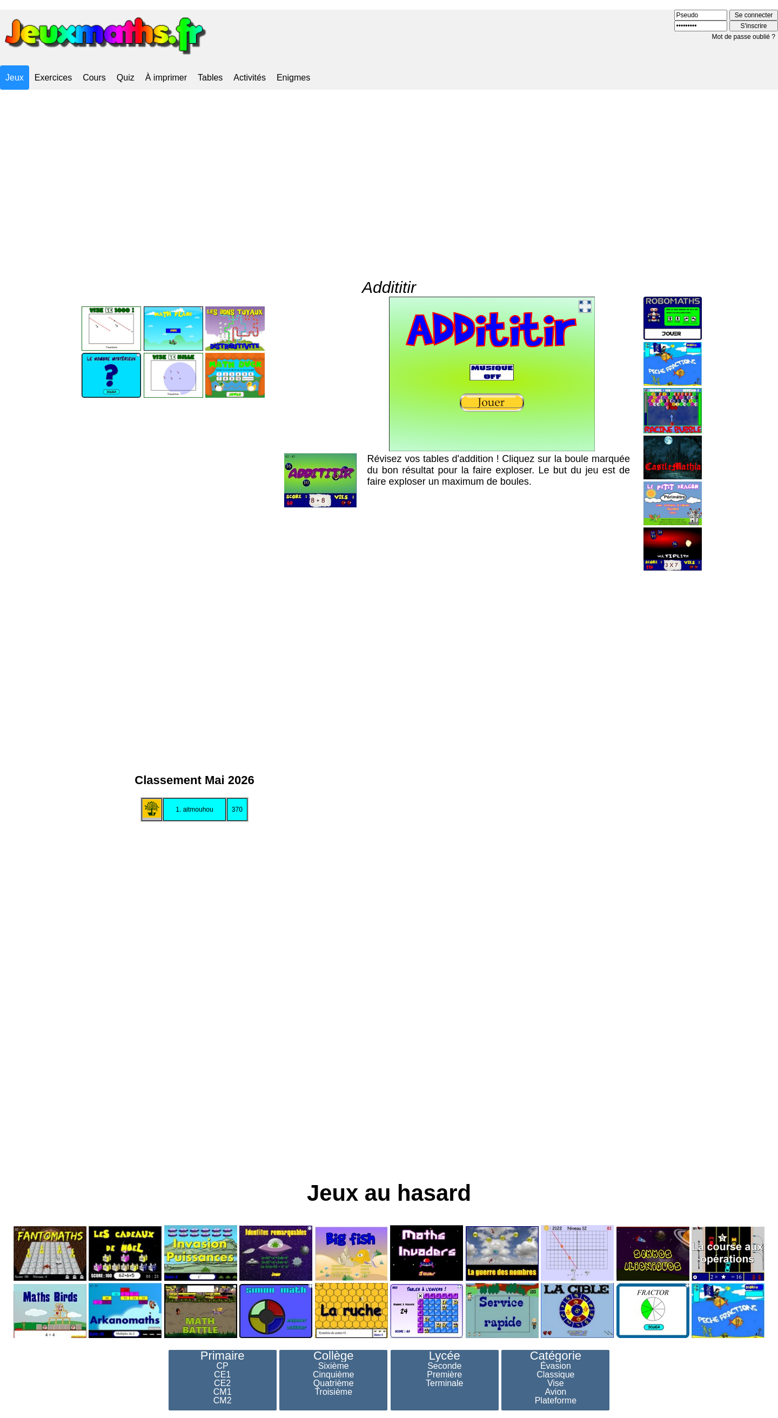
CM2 (222, 1400)
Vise (555, 1383)
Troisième (333, 1392)
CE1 (222, 1374)
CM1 (222, 1392)
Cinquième (333, 1374)
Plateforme (555, 1400)
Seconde (444, 1366)
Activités (249, 77)
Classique (555, 1374)
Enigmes (293, 77)
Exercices (53, 77)
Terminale (444, 1383)
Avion (555, 1392)
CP (223, 1366)
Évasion (555, 1366)
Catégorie (555, 1356)
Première (444, 1374)
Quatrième (333, 1383)
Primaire (222, 1356)
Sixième (333, 1366)
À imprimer (166, 77)
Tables (210, 77)
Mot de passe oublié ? (743, 37)
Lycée (444, 1356)
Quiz (126, 77)
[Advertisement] (389, 175)
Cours (94, 77)
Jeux (14, 77)
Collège (333, 1356)
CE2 (222, 1383)
